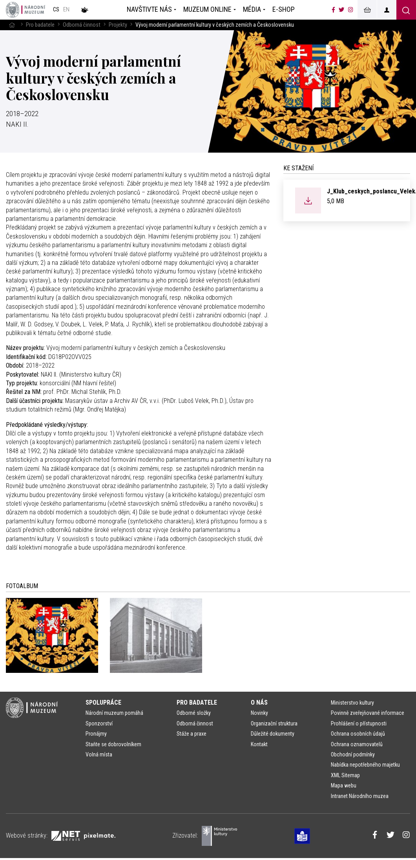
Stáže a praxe (191, 734)
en (66, 9)
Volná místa (99, 754)
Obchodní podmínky (353, 754)
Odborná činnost (81, 25)
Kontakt (259, 744)
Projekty (118, 25)
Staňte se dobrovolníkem (113, 744)
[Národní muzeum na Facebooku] (333, 10)
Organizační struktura (274, 723)
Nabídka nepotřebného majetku (365, 765)
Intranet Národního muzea (360, 796)
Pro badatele (40, 25)
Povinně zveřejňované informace (367, 713)
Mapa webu (343, 785)
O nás (259, 702)
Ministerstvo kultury (352, 703)
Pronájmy (96, 734)
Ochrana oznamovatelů (357, 744)
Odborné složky (194, 713)
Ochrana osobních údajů (358, 734)
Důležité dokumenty (272, 734)
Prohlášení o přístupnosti (359, 723)
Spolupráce (103, 702)
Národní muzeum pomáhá (114, 713)
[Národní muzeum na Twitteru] (341, 10)
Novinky (259, 713)
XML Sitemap (345, 775)
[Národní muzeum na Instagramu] (350, 10)
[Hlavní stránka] (12, 25)
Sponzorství (99, 723)
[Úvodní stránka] (25, 10)
